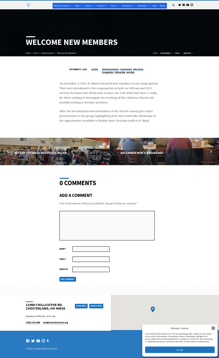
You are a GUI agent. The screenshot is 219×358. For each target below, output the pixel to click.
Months (188, 53)
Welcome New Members (67, 53)
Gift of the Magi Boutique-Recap (40, 153)
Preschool (128, 6)
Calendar (144, 6)
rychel (94, 69)
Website (63, 269)
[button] (213, 328)
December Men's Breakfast (141, 153)
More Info (80, 306)
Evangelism (107, 72)
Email (63, 259)
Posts (36, 53)
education (138, 69)
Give (154, 5)
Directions (96, 306)
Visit (78, 6)
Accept (179, 349)
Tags (178, 53)
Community (126, 69)
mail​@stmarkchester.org (55, 322)
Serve (115, 6)
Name (62, 248)
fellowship (120, 72)
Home (162, 5)
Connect (102, 6)
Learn (89, 6)
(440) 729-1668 (33, 322)
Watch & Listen (63, 6)
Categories (166, 53)
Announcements (47, 53)
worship (130, 72)
